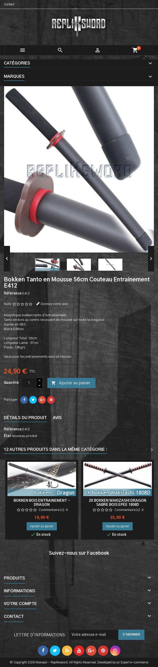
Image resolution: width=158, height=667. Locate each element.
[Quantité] (29, 383)
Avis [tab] (57, 418)
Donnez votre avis (54, 304)
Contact (9, 4)
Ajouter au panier (70, 383)
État (7, 436)
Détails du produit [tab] (25, 418)
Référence (13, 293)
